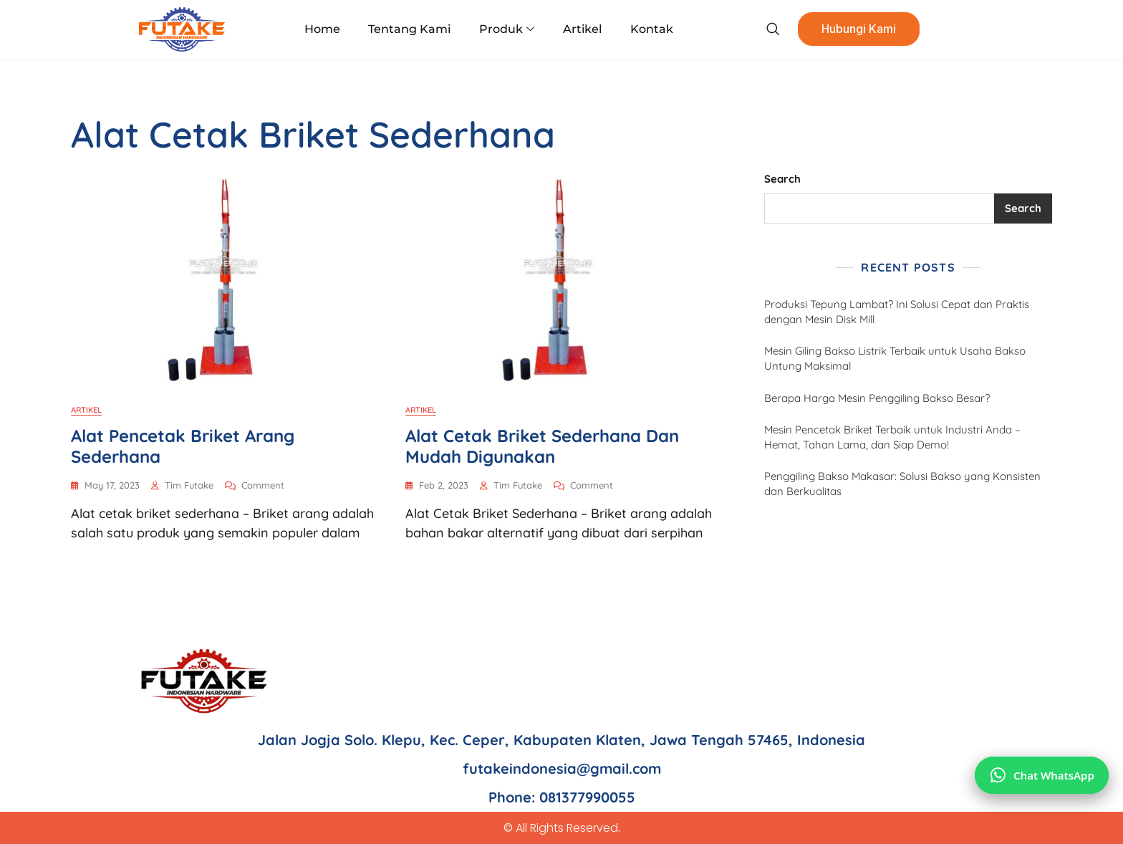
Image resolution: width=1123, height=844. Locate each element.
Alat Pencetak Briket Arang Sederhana (182, 446)
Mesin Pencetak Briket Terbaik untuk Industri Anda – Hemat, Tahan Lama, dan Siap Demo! (892, 437)
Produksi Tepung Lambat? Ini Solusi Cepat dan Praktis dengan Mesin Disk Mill (896, 311)
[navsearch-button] (771, 29)
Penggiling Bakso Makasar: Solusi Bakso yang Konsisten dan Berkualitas (902, 483)
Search (782, 179)
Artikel (582, 29)
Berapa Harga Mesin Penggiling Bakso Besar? (877, 398)
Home (323, 29)
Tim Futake (189, 485)
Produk (506, 29)
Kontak (651, 29)
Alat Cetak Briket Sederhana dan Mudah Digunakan (542, 446)
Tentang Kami (410, 29)
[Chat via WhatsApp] (1042, 775)
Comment (262, 484)
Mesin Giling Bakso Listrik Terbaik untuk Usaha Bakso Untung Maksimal (895, 358)
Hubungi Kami (858, 29)
